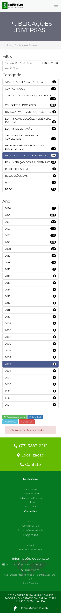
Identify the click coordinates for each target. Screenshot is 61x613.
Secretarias (31, 506)
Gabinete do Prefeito (30, 498)
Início (8, 45)
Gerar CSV (10, 422)
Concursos (30, 521)
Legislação (30, 502)
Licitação (30, 545)
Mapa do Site (30, 489)
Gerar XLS (35, 417)
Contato (30, 464)
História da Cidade (30, 493)
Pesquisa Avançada (14, 417)
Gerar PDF (27, 422)
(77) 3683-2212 (30, 445)
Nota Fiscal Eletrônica (30, 549)
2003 (11, 68)
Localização (30, 455)
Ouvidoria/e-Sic (30, 526)
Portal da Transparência (30, 530)
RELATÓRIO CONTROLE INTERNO (31, 63)
